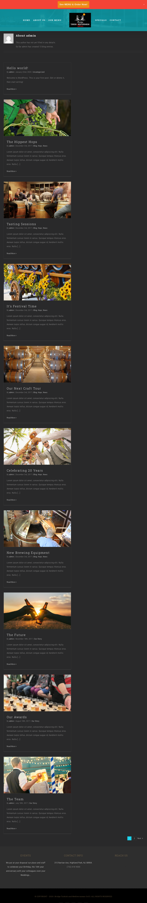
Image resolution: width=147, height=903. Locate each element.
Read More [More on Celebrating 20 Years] (11, 500)
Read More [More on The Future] (11, 664)
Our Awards (17, 717)
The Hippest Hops (22, 142)
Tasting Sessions (21, 224)
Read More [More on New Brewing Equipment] (11, 582)
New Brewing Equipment (28, 553)
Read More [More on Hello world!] (11, 89)
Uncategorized (38, 72)
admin (11, 72)
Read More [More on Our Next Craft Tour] (11, 418)
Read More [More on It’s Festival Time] (11, 335)
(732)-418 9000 (73, 867)
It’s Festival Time (22, 306)
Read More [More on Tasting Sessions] (11, 253)
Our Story (38, 639)
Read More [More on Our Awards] (11, 746)
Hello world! (17, 68)
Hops (40, 146)
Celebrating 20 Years (25, 470)
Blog (35, 146)
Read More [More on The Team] (11, 828)
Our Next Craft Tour (24, 388)
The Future (16, 635)
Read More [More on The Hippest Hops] (11, 171)
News (45, 146)
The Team (15, 799)
